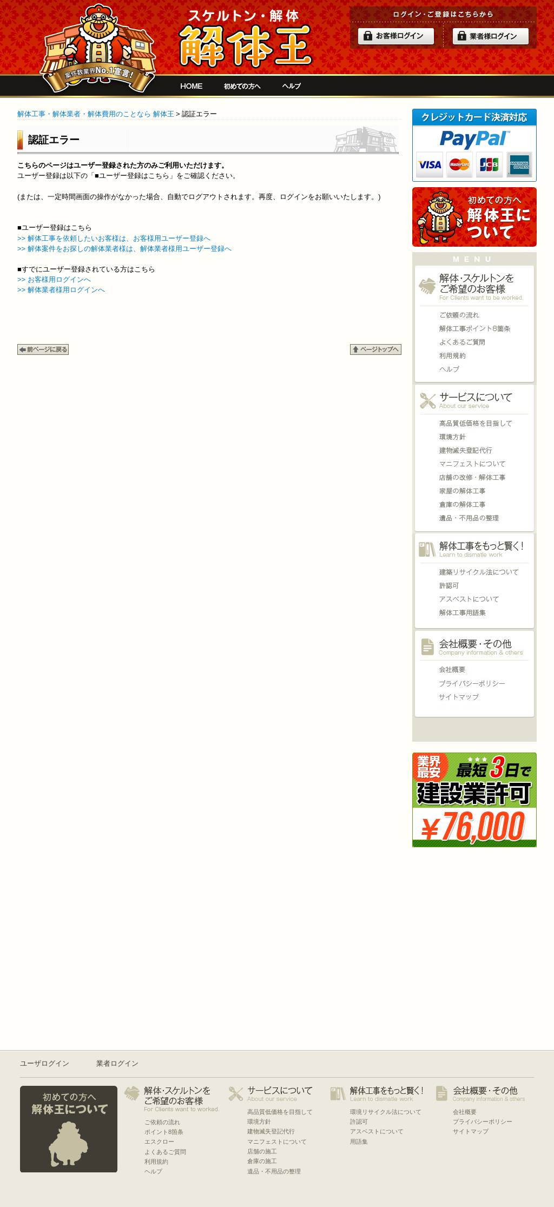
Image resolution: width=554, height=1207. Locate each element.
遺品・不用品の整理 (474, 518)
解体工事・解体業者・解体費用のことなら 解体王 (95, 114)
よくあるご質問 (474, 342)
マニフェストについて (474, 464)
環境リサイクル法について (474, 572)
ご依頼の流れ (474, 315)
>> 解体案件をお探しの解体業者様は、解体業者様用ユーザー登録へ (124, 249)
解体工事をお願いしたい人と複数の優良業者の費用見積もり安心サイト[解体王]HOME (191, 86)
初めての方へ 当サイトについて (474, 217)
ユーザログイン (44, 1063)
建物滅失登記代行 (474, 450)
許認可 (474, 585)
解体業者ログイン (491, 36)
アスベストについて (474, 599)
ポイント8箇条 (474, 328)
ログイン (396, 36)
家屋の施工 (474, 491)
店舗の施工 (474, 477)
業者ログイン (117, 1063)
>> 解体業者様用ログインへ (61, 290)
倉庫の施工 (474, 504)
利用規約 (474, 355)
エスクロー (159, 1141)
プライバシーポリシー (474, 683)
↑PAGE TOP (375, 349)
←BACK (43, 349)
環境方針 (474, 437)
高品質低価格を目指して (474, 423)
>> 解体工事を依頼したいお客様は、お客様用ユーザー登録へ (113, 238)
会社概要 (474, 669)
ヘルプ (292, 86)
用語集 (474, 612)
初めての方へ (242, 86)
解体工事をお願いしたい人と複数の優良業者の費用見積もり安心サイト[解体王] (245, 39)
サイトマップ (474, 696)
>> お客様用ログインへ (54, 279)
